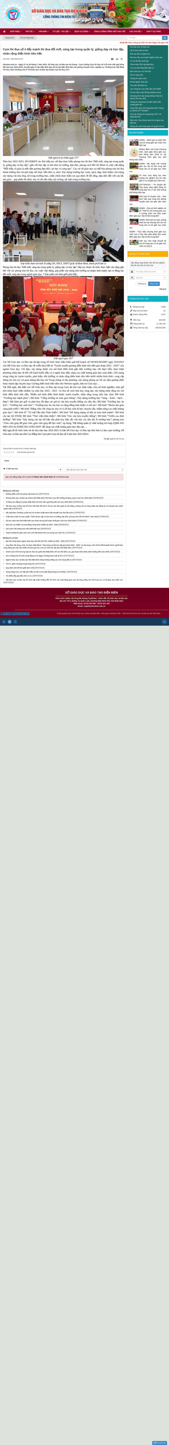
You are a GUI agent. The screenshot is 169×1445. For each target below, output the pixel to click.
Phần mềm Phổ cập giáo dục (142, 64)
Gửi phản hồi (160, 1443)
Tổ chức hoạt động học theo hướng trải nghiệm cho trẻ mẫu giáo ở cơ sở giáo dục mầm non (152, 178)
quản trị (112, 439)
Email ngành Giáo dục (139, 82)
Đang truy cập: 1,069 (20, 614)
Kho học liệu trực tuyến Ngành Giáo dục (146, 57)
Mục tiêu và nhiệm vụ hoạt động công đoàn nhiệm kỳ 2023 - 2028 (32, 525)
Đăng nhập (154, 284)
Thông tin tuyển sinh (138, 78)
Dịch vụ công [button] (82, 32)
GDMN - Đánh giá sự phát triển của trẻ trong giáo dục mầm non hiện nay (152, 142)
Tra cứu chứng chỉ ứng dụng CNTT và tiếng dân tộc (145, 115)
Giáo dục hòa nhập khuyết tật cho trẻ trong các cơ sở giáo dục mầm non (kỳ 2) (152, 243)
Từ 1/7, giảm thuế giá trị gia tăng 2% (20, 564)
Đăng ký (163, 289)
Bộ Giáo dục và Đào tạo (140, 47)
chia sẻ (97, 387)
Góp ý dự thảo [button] (154, 31)
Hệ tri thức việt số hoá (139, 50)
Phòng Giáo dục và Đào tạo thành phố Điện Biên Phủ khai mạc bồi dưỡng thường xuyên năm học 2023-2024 (49, 498)
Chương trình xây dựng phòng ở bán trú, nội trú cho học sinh (146, 97)
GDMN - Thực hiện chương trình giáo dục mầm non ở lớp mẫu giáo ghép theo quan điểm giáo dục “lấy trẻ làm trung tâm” (147, 234)
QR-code (5, 614)
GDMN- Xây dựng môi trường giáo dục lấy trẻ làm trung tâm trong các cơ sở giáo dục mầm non (147, 167)
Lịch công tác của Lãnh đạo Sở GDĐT (145, 89)
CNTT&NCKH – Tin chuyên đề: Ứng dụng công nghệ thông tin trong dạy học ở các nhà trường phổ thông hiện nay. (147, 188)
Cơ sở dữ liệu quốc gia (139, 61)
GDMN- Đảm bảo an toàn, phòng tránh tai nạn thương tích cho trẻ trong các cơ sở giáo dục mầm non (147, 224)
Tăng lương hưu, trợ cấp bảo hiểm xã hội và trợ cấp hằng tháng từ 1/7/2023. (36, 572)
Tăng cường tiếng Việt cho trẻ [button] (109, 31)
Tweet (6, 461)
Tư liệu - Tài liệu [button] (61, 32)
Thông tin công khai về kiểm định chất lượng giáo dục (145, 103)
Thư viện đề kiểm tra (138, 85)
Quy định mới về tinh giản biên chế (20, 568)
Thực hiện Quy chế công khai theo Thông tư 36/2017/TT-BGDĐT (147, 109)
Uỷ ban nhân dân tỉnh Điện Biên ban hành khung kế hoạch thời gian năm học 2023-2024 (41, 521)
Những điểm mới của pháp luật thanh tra (22, 494)
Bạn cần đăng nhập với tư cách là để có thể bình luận (37, 477)
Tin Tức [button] (30, 32)
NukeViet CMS (115, 613)
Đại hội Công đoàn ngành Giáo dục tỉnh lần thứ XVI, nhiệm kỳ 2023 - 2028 (35, 541)
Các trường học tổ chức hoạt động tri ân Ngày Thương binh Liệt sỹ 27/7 (34, 556)
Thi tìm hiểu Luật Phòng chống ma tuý (145, 92)
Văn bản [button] (44, 32)
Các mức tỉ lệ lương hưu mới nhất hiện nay (23, 529)
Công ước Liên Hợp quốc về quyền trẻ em (147, 126)
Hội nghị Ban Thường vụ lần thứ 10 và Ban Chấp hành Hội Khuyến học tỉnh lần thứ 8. (40, 513)
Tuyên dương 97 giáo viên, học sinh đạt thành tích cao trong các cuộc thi (35, 533)
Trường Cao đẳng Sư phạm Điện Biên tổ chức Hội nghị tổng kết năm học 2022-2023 (39, 502)
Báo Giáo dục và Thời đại (140, 71)
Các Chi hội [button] (135, 32)
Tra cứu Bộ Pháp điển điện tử (142, 68)
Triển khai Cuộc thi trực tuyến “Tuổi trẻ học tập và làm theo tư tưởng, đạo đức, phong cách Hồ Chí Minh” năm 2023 (52, 517)
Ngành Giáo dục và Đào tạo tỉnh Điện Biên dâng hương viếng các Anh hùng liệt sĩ (38, 560)
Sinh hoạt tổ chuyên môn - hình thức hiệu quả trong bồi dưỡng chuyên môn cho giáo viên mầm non (147, 200)
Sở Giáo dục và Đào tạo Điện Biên (87, 613)
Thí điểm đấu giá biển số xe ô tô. (19, 576)
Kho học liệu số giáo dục (140, 54)
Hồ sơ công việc (136, 75)
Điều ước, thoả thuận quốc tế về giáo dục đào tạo (147, 121)
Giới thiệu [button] (15, 32)
